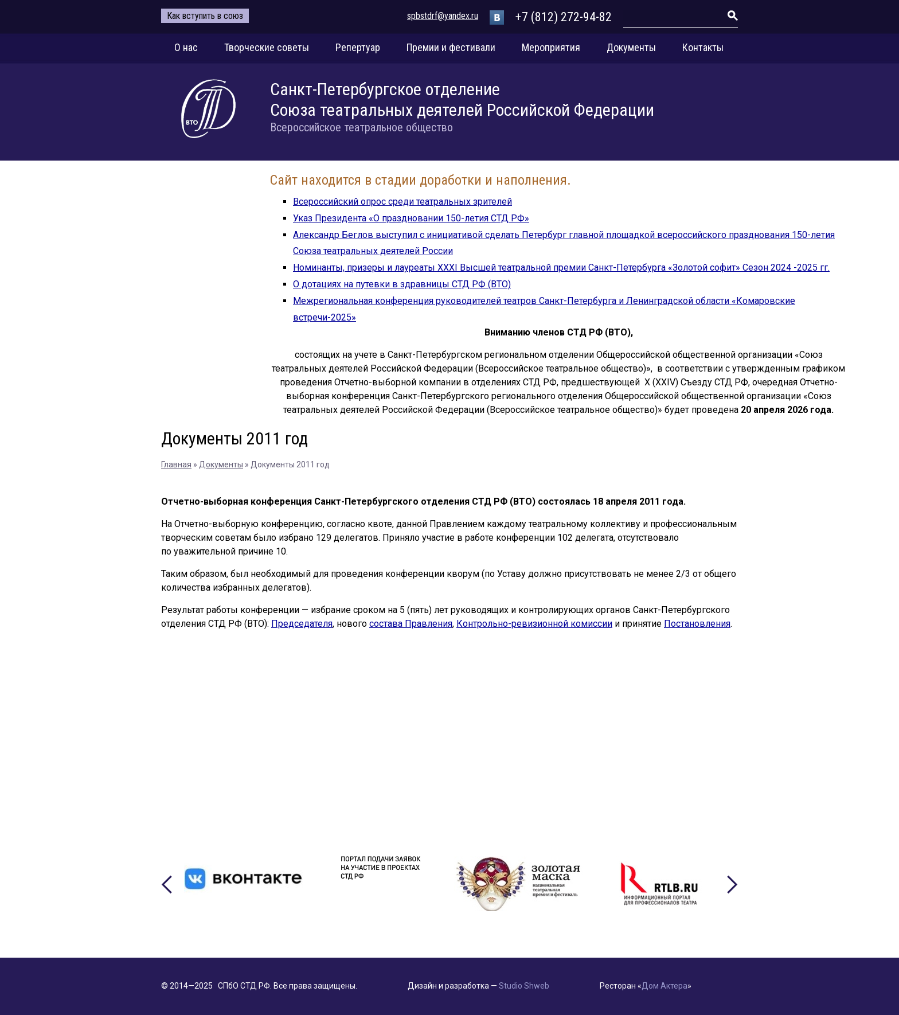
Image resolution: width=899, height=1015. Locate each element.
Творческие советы (266, 47)
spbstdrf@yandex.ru (442, 15)
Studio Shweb (524, 985)
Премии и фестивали (450, 47)
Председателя (302, 623)
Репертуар (357, 47)
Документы (631, 47)
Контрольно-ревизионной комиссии (534, 623)
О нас (186, 47)
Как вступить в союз (205, 15)
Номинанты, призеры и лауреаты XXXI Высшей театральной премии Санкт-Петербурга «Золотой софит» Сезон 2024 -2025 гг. (561, 267)
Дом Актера (664, 985)
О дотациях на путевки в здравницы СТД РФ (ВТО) (402, 284)
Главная (176, 464)
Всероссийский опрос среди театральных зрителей (402, 201)
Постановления (697, 623)
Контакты (703, 47)
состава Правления (410, 623)
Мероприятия (551, 47)
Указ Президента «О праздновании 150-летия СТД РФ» (411, 218)
